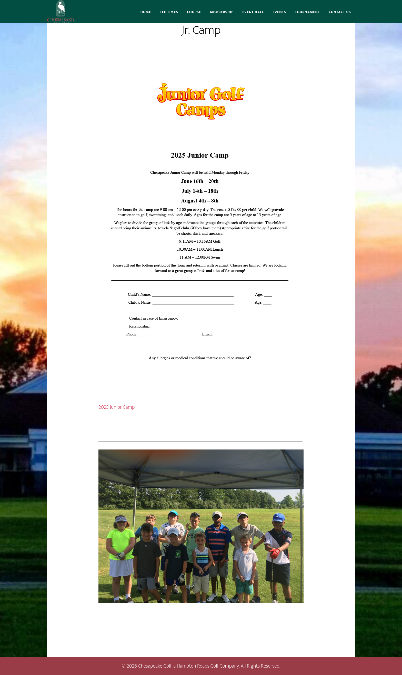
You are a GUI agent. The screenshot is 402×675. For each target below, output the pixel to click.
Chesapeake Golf (61, 11)
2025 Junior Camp (116, 407)
